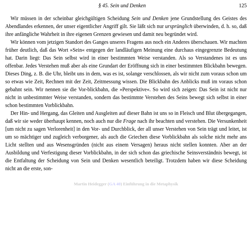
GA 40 (114, 183)
